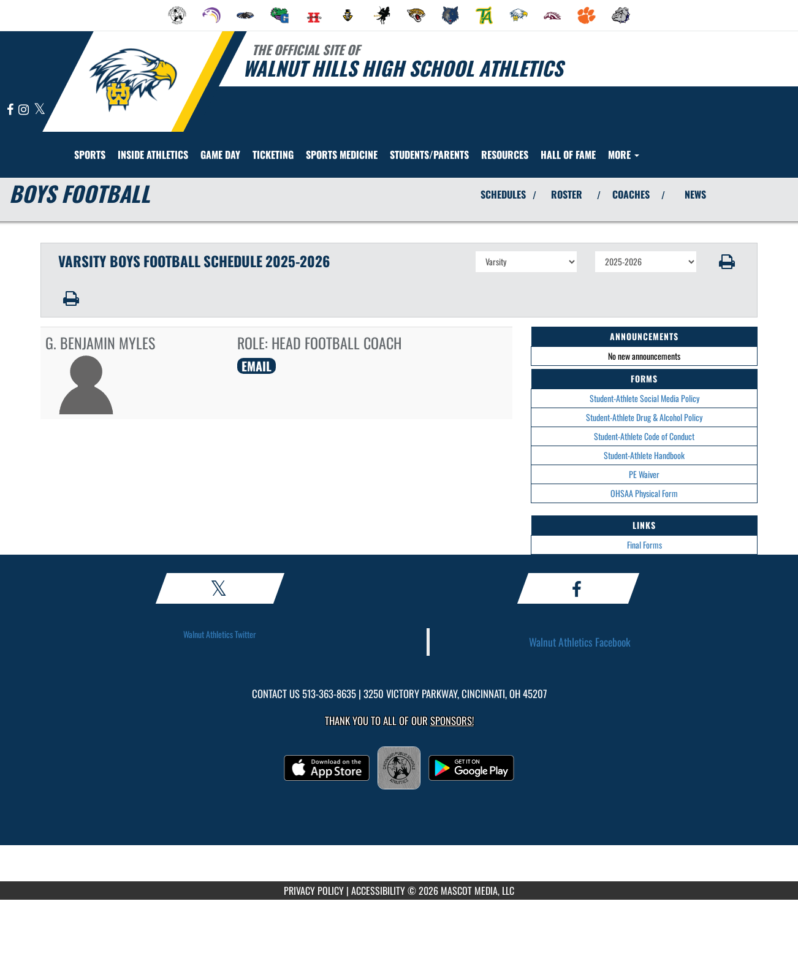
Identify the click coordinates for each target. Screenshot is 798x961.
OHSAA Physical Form (644, 493)
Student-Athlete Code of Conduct (644, 436)
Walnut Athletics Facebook (580, 642)
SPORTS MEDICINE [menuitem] (342, 154)
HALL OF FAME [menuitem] (568, 154)
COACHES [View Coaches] (631, 194)
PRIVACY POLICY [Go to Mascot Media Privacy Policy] (314, 890)
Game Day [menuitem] (220, 154)
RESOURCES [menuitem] (504, 154)
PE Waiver (644, 474)
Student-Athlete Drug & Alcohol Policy (644, 417)
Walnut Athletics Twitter (219, 634)
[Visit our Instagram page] (24, 110)
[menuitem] (177, 15)
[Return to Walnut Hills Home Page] (132, 80)
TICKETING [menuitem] (273, 154)
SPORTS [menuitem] (89, 154)
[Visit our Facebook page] (11, 110)
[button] (727, 261)
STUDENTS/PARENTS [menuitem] (429, 154)
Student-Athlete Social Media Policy (644, 398)
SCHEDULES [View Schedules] (503, 194)
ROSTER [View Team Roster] (566, 194)
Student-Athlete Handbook (644, 455)
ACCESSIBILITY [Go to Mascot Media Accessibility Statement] (378, 890)
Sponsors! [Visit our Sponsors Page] (452, 720)
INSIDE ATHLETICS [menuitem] (153, 154)
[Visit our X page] (39, 110)
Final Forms (644, 544)
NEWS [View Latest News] (695, 194)
